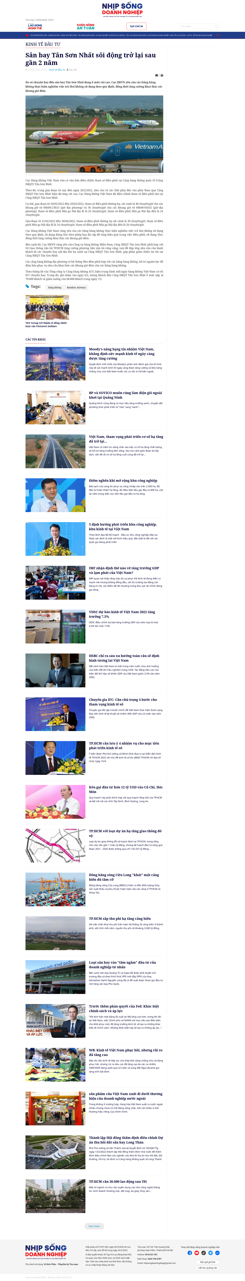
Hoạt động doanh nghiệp (158, 35)
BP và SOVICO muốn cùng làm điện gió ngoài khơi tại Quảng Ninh (125, 395)
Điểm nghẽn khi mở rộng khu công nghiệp (123, 480)
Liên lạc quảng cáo (207, 1267)
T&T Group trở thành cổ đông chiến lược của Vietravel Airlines (46, 324)
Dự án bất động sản (39, 35)
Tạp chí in (136, 26)
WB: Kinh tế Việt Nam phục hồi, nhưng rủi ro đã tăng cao (125, 1052)
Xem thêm (94, 1226)
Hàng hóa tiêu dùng (69, 35)
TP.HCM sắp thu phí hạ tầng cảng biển (120, 918)
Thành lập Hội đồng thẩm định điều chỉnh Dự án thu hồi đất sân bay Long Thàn (126, 1139)
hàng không (54, 287)
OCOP (189, 35)
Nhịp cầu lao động (178, 35)
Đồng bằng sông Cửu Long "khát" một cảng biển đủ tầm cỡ (124, 877)
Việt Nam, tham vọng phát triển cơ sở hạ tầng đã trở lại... (126, 438)
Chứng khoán (54, 35)
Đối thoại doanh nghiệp (202, 35)
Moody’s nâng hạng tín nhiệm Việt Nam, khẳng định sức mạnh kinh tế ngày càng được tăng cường (122, 354)
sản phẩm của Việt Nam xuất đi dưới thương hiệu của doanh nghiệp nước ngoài (125, 1096)
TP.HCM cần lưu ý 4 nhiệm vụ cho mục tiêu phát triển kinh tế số (124, 745)
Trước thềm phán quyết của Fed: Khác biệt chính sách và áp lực (124, 1008)
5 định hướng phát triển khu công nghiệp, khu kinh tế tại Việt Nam (123, 526)
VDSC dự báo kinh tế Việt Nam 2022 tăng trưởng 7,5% (122, 614)
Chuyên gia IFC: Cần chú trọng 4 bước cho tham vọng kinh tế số (123, 701)
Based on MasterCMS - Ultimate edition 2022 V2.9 (49, 1277)
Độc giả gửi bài (207, 1262)
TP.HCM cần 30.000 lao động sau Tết (118, 1181)
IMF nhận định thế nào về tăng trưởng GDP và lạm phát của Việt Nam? (124, 570)
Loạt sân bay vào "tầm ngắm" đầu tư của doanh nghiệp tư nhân (122, 964)
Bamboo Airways (76, 287)
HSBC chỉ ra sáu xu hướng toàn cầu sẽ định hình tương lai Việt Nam (124, 658)
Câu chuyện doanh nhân (136, 35)
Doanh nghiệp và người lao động (110, 35)
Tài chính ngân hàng (86, 35)
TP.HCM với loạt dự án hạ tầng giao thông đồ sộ (125, 833)
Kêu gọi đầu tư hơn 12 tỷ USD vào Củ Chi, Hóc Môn (126, 789)
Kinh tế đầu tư (43, 44)
